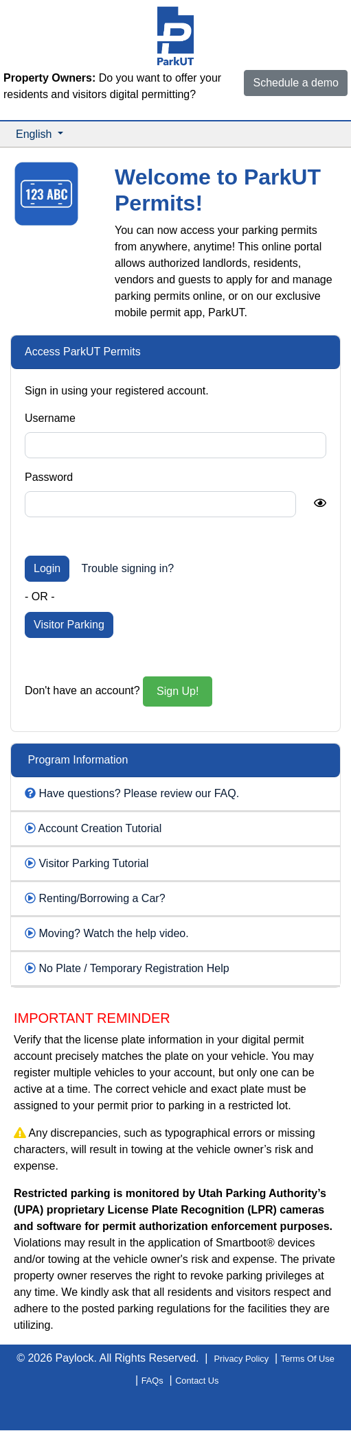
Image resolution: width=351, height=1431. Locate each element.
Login (47, 568)
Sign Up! (178, 691)
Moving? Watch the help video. (113, 933)
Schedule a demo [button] (296, 82)
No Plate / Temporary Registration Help (133, 968)
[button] (39, 134)
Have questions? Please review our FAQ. (138, 793)
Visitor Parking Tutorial (93, 863)
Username (50, 418)
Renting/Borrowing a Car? (101, 898)
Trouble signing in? (128, 568)
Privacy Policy (241, 1358)
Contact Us (196, 1380)
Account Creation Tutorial (100, 828)
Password (49, 477)
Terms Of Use (308, 1358)
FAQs (152, 1380)
